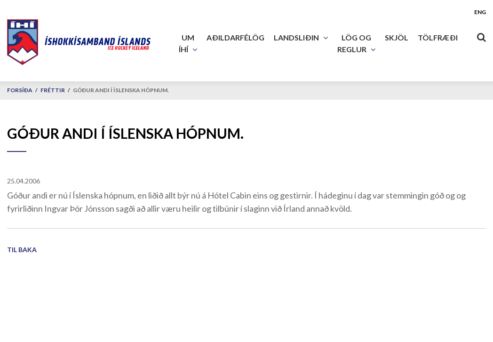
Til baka (22, 250)
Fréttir (52, 90)
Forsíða (19, 90)
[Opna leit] (481, 35)
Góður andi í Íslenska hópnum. (121, 90)
